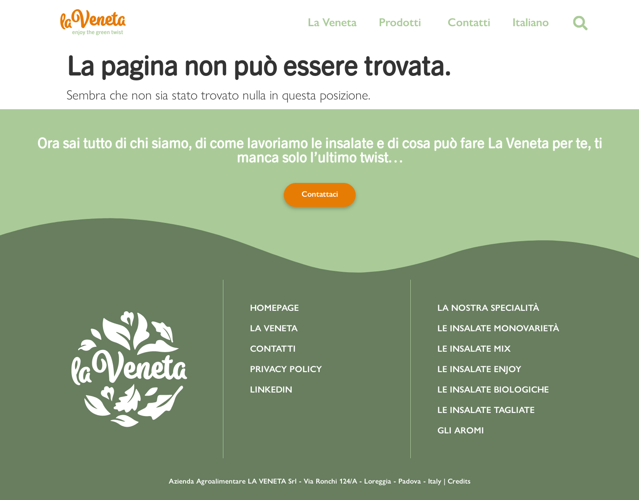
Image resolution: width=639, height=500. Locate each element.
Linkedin (271, 389)
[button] (580, 23)
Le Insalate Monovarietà (498, 328)
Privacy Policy (286, 369)
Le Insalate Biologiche (493, 389)
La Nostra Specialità (488, 307)
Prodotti (402, 22)
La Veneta (332, 22)
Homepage (274, 307)
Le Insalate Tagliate (486, 410)
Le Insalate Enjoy (479, 369)
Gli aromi (460, 430)
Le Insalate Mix (474, 348)
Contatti (469, 22)
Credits (459, 481)
